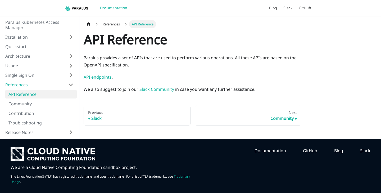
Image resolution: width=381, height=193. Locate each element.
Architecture (17, 56)
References (16, 85)
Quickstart (15, 47)
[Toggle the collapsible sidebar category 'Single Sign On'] (71, 75)
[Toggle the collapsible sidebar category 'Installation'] (71, 37)
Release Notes (19, 132)
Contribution (21, 113)
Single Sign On (19, 75)
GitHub (305, 7)
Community (20, 104)
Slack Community (156, 89)
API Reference (22, 94)
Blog (273, 7)
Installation (16, 37)
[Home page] (89, 24)
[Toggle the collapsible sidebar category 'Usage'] (71, 65)
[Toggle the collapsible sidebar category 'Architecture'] (71, 56)
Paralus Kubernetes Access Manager (32, 24)
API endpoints (98, 77)
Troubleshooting (25, 123)
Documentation (113, 7)
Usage (11, 66)
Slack (287, 7)
